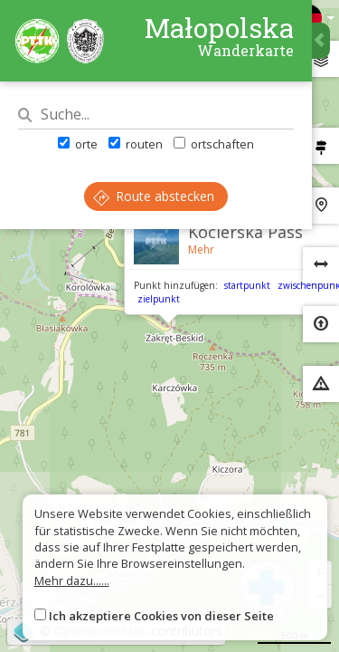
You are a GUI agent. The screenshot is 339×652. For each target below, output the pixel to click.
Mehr (201, 249)
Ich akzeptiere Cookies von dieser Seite (161, 616)
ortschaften (214, 144)
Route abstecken (153, 196)
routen (135, 144)
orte (78, 144)
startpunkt (247, 285)
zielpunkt (158, 298)
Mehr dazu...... (71, 580)
